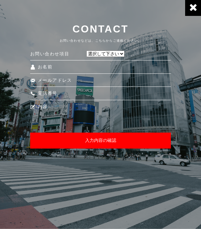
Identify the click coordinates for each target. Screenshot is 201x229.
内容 (39, 106)
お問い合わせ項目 (49, 53)
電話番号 (43, 93)
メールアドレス (51, 80)
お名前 (41, 66)
